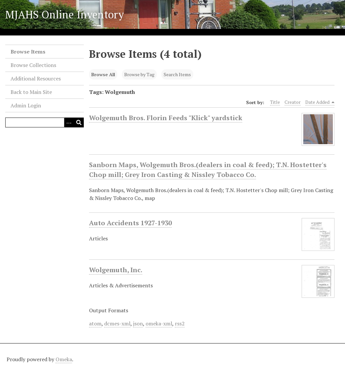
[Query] (44, 122)
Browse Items (28, 51)
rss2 (180, 323)
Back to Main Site (31, 92)
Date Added (320, 102)
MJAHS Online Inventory (64, 14)
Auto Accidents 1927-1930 (130, 223)
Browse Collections (33, 65)
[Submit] (79, 122)
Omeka (64, 359)
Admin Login (26, 105)
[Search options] (69, 122)
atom (95, 323)
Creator (293, 102)
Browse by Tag (139, 74)
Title (275, 102)
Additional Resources (36, 78)
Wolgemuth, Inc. (115, 270)
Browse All (103, 74)
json (138, 323)
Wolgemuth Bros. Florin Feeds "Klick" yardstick (165, 117)
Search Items (177, 74)
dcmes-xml (117, 323)
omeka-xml (159, 323)
